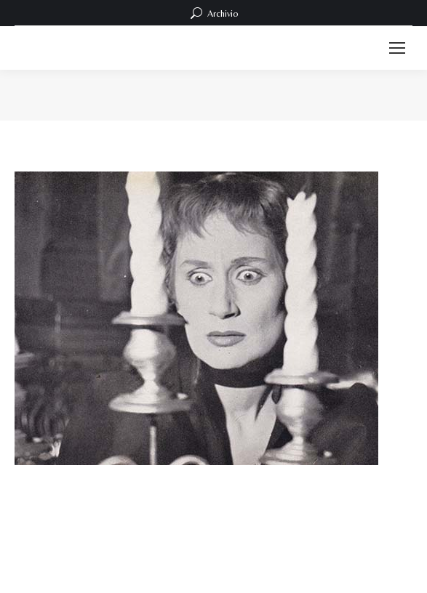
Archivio (213, 13)
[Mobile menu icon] (397, 48)
